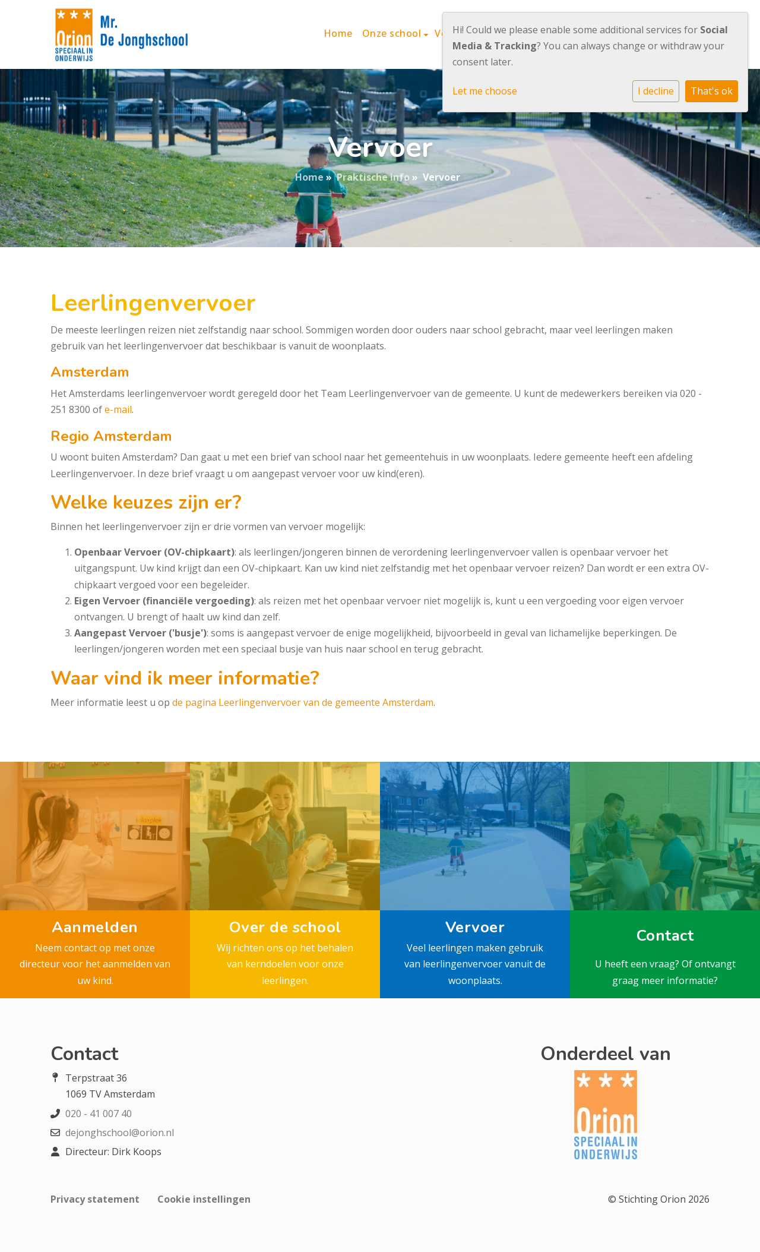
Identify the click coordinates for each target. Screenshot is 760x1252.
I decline (656, 90)
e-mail (118, 409)
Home (338, 33)
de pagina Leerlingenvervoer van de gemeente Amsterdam (302, 702)
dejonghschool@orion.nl (119, 1132)
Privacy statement (95, 1199)
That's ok (712, 90)
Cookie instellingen (204, 1199)
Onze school (393, 33)
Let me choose (484, 90)
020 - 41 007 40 (98, 1113)
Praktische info (373, 177)
